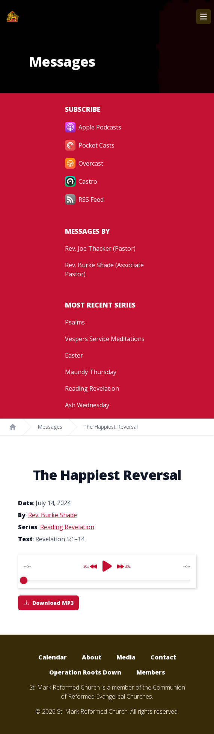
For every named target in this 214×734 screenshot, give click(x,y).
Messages (50, 426)
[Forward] (126, 563)
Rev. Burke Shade (52, 515)
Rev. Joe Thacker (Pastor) (100, 248)
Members (150, 672)
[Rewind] (87, 563)
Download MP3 (48, 602)
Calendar (52, 657)
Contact (163, 657)
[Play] (107, 566)
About (91, 657)
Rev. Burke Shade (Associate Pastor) (104, 269)
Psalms (75, 322)
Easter (74, 355)
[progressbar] (107, 580)
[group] (107, 571)
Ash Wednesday (87, 405)
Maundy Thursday (90, 372)
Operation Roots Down (85, 672)
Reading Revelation (92, 388)
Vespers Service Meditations (105, 339)
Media (126, 657)
